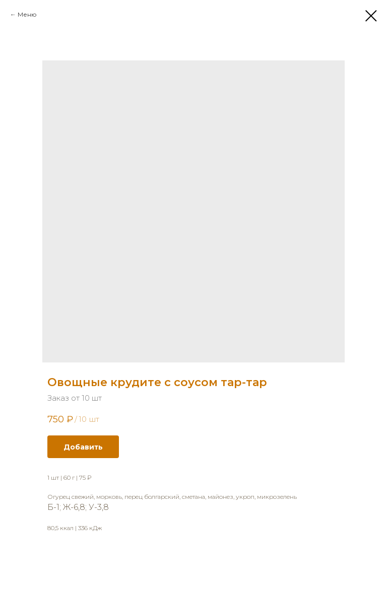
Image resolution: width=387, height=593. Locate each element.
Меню (27, 14)
